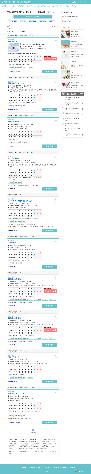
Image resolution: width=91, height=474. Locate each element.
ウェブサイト (50, 58)
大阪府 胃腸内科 (21, 6)
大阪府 (14, 6)
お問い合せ (47, 467)
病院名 (72, 21)
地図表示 (54, 26)
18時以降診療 (32, 21)
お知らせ (40, 467)
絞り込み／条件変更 (32, 16)
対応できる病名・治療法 (72, 16)
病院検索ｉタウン (6, 6)
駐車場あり (52, 21)
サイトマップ (56, 467)
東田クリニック (13, 41)
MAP (31, 87)
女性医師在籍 (42, 21)
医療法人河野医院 (14, 279)
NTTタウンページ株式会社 (68, 467)
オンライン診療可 (12, 21)
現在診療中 (23, 21)
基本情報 (49, 71)
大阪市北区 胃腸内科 (42, 6)
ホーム (17, 467)
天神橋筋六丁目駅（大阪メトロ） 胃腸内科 (60, 6)
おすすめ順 (18, 31)
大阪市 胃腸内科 (31, 6)
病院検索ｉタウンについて (28, 467)
